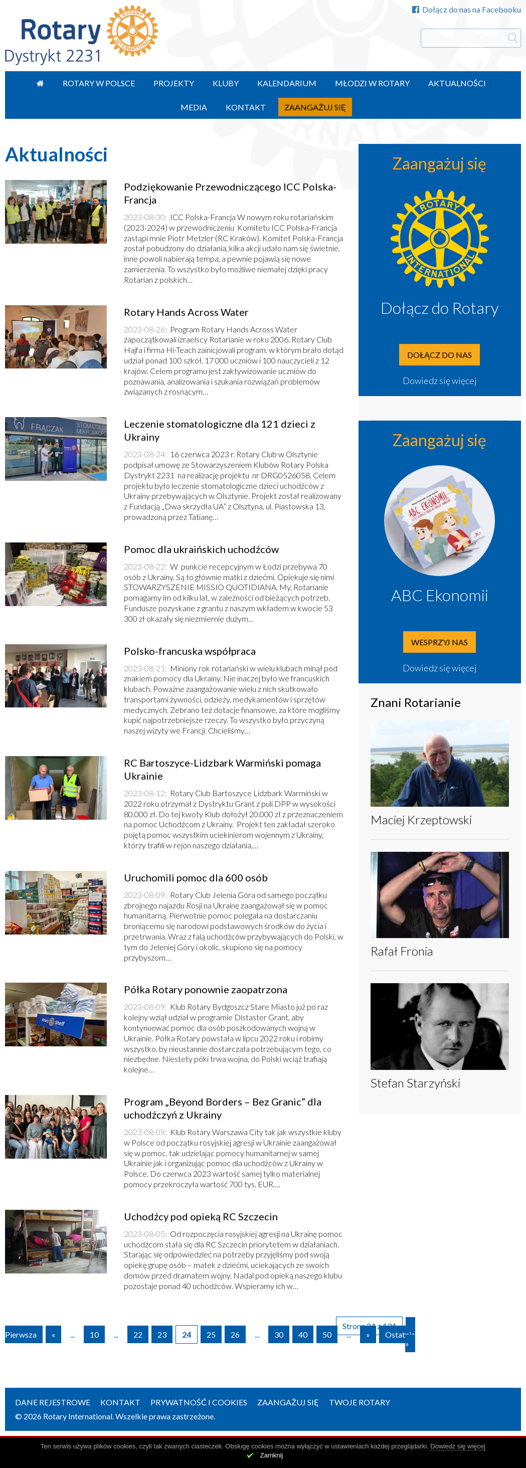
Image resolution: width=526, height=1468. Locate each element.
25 (211, 1334)
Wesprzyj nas (439, 642)
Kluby (226, 83)
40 (302, 1334)
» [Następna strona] (368, 1334)
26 (235, 1334)
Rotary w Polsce (99, 83)
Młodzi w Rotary (372, 83)
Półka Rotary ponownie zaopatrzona (205, 989)
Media (194, 107)
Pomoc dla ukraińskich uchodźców (201, 549)
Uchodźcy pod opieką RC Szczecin (201, 1216)
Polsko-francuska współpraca (190, 651)
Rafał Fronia (402, 951)
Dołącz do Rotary (440, 307)
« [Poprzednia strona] (53, 1334)
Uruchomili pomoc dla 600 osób (196, 877)
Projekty (173, 83)
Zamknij (271, 1455)
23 (161, 1334)
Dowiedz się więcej (440, 380)
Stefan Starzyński (415, 1082)
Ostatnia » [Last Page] (400, 1339)
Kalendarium (286, 83)
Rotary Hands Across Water (186, 312)
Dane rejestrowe (52, 1402)
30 (278, 1334)
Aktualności (457, 83)
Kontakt (246, 107)
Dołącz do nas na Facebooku (466, 9)
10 (94, 1334)
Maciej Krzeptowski (421, 819)
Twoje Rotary (359, 1402)
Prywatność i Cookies (198, 1402)
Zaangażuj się (315, 107)
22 (137, 1334)
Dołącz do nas (439, 354)
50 (326, 1334)
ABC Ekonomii (439, 595)
